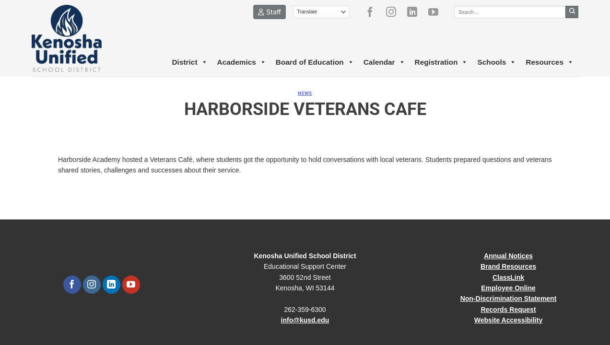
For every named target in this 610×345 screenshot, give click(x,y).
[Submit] (571, 12)
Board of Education (315, 62)
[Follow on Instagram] (394, 12)
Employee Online (508, 288)
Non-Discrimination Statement (508, 298)
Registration (441, 62)
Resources (550, 62)
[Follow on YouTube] (437, 12)
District (189, 62)
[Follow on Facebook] (373, 12)
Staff (269, 12)
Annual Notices (508, 256)
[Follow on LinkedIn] (415, 12)
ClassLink (508, 277)
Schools (496, 62)
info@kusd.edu (305, 320)
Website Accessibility (508, 320)
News (305, 93)
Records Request (508, 309)
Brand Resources (508, 266)
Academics (241, 62)
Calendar (384, 62)
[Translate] (321, 12)
